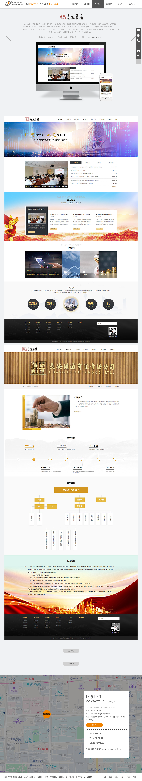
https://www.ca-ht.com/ (95, 37)
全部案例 (71, 664)
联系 (128, 777)
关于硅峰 (109, 4)
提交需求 (94, 725)
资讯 (122, 777)
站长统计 (72, 777)
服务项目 (87, 4)
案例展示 (98, 4)
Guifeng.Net (23, 777)
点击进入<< (111, 702)
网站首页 (75, 4)
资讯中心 (120, 4)
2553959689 (96, 738)
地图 (134, 777)
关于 (116, 777)
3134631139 (96, 733)
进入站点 (71, 651)
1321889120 (96, 742)
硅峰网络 (14, 777)
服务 (105, 777)
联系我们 (132, 4)
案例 (110, 777)
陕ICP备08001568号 (36, 777)
